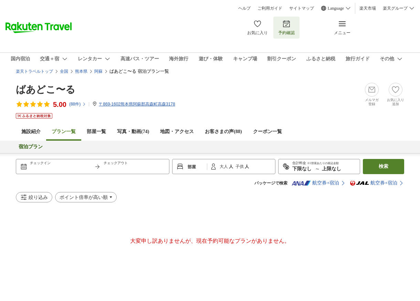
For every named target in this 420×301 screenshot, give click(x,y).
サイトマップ (301, 8)
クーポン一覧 (267, 131)
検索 (383, 166)
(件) (77, 104)
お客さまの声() (223, 131)
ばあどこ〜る (45, 89)
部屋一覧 (96, 131)
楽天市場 (367, 8)
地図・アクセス (177, 131)
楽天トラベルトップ (34, 71)
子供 (240, 166)
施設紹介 (31, 131)
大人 (224, 166)
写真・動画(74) (133, 131)
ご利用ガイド (270, 8)
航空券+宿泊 (315, 183)
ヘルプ (244, 8)
